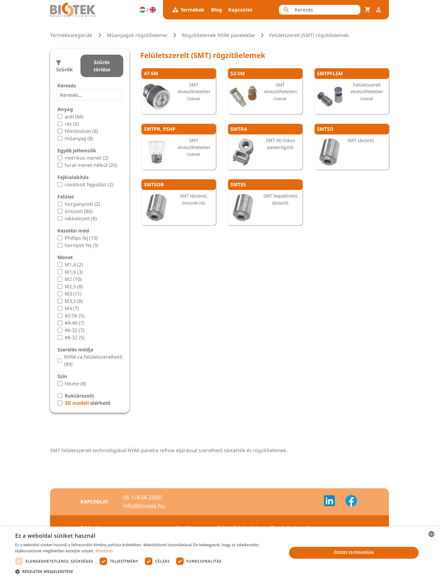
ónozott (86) (79, 211)
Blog (216, 9)
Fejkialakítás (73, 177)
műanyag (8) (79, 138)
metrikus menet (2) (86, 157)
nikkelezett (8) (81, 218)
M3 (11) (73, 293)
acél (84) (74, 116)
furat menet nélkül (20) (91, 165)
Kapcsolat (240, 9)
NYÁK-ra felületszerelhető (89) (93, 360)
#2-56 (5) (74, 315)
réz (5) (72, 123)
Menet (65, 257)
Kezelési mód (73, 230)
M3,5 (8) (74, 301)
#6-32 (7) (74, 330)
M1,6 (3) (74, 272)
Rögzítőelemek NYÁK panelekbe (218, 35)
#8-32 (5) (74, 337)
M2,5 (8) (74, 286)
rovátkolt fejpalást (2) (89, 184)
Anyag (65, 109)
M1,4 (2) (74, 264)
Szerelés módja (75, 349)
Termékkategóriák (71, 35)
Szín (62, 376)
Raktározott (79, 395)
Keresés (66, 85)
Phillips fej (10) (81, 238)
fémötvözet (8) (81, 131)
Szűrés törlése (102, 66)
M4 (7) (72, 308)
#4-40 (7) (74, 323)
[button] (147, 571)
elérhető (88, 403)
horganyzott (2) (82, 204)
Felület (65, 196)
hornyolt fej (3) (81, 245)
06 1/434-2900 (142, 497)
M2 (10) (73, 279)
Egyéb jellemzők (76, 150)
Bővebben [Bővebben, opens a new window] (104, 551)
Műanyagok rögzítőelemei (137, 35)
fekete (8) (75, 383)
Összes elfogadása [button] (354, 552)
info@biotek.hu (144, 506)
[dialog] (219, 553)
